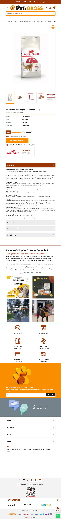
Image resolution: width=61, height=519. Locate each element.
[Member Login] (50, 8)
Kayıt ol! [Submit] (50, 394)
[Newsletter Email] (30, 395)
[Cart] (54, 8)
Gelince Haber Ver (17, 140)
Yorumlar (10, 222)
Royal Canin (25, 119)
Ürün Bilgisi (11, 165)
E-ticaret (33, 517)
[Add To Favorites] (53, 27)
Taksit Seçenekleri (13, 229)
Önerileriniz (11, 235)
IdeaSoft (27, 517)
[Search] (30, 13)
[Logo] (27, 7)
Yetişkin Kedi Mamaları (28, 116)
